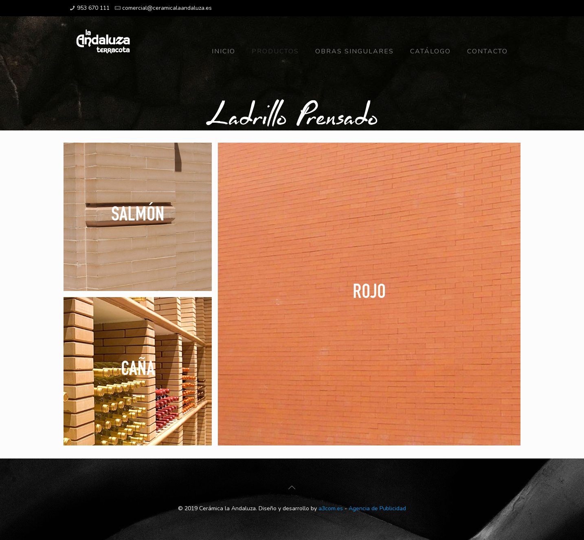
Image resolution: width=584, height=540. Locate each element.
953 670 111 (93, 8)
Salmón (138, 213)
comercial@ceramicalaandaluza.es (167, 8)
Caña (138, 367)
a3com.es (330, 508)
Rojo (369, 290)
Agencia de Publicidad (377, 508)
